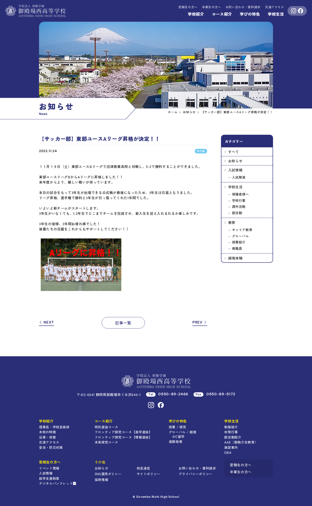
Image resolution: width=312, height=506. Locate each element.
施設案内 (231, 447)
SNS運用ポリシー (108, 474)
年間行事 (231, 432)
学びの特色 (250, 14)
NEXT (46, 322)
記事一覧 (123, 322)
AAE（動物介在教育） (241, 442)
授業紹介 (239, 242)
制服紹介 (231, 427)
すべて (233, 151)
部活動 (237, 212)
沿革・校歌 (47, 437)
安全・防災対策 (51, 447)
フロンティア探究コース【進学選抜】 (123, 432)
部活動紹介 (232, 437)
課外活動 (239, 206)
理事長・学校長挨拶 (54, 427)
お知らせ (235, 160)
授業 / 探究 (177, 427)
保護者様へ (240, 194)
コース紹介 (222, 14)
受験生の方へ (187, 7)
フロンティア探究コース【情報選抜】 (123, 437)
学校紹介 (196, 14)
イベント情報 (49, 468)
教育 (231, 222)
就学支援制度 (49, 478)
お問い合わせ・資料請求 (197, 468)
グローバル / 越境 (182, 432)
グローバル (240, 236)
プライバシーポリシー (195, 474)
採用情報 (101, 479)
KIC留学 (179, 436)
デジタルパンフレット (57, 483)
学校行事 (239, 200)
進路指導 (175, 441)
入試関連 (239, 177)
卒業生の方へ (211, 7)
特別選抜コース (106, 427)
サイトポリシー (148, 474)
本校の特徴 (47, 432)
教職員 (237, 248)
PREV (199, 322)
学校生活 (276, 14)
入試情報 (235, 169)
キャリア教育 (242, 229)
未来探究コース (106, 442)
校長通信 (143, 468)
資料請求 (243, 7)
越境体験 (235, 258)
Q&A (227, 452)
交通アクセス (274, 7)
